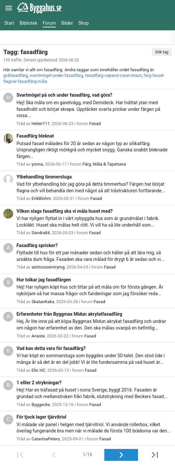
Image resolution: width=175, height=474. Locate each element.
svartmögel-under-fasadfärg (56, 75)
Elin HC (39, 370)
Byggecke (41, 404)
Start (9, 23)
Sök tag (161, 52)
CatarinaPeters (46, 438)
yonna (37, 164)
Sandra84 (41, 232)
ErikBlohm (41, 198)
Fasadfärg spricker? (37, 245)
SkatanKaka (43, 301)
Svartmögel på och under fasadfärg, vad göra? (64, 95)
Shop (83, 23)
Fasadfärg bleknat (35, 136)
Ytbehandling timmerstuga (44, 176)
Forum (49, 23)
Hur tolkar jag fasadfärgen (44, 279)
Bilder (67, 23)
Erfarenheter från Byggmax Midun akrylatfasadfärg (69, 314)
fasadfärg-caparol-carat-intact (113, 75)
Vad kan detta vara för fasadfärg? (51, 348)
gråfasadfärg (15, 75)
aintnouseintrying (48, 267)
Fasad (95, 123)
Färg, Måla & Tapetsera (104, 164)
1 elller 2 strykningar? (39, 382)
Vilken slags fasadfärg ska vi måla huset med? (65, 211)
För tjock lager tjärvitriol (41, 417)
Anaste (38, 335)
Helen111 (41, 123)
